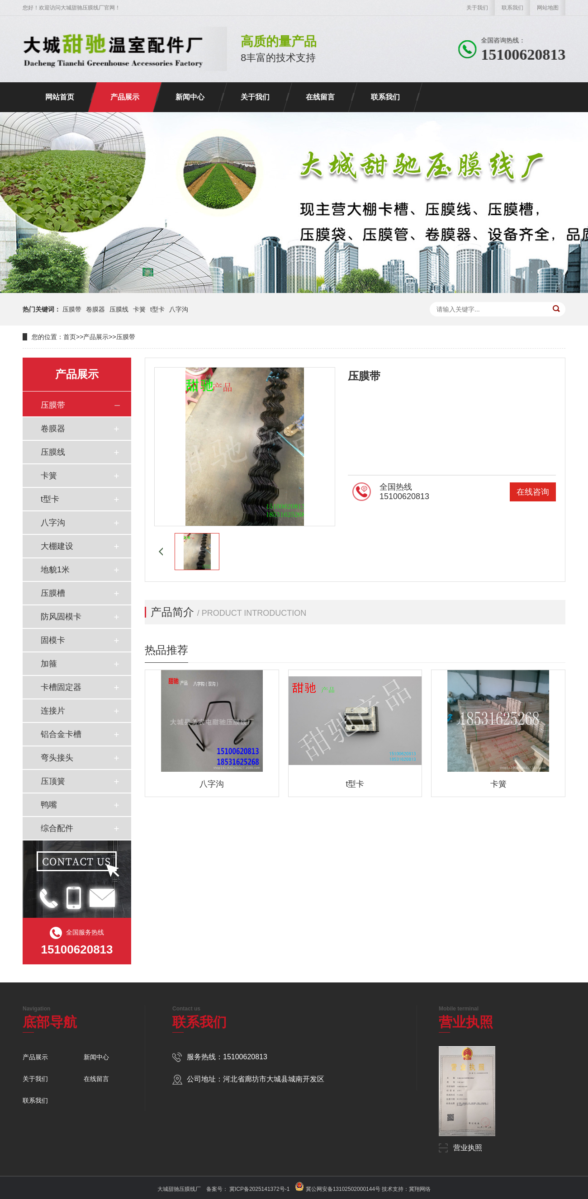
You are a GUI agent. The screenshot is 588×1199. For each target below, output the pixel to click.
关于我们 (477, 8)
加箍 (49, 663)
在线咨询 (533, 491)
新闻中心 (189, 97)
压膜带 (71, 309)
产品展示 (124, 97)
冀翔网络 (420, 1189)
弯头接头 (57, 757)
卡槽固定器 (61, 687)
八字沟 (178, 309)
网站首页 (59, 97)
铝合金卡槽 (61, 734)
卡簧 (139, 309)
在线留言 (320, 97)
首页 (69, 336)
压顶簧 (53, 781)
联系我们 (512, 8)
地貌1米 (55, 569)
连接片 (53, 710)
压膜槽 (53, 593)
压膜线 (118, 309)
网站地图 (548, 8)
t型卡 (157, 309)
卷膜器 (95, 309)
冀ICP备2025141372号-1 (259, 1189)
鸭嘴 (49, 804)
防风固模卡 (61, 616)
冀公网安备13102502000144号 (343, 1189)
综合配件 (57, 828)
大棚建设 (57, 546)
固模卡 (53, 640)
